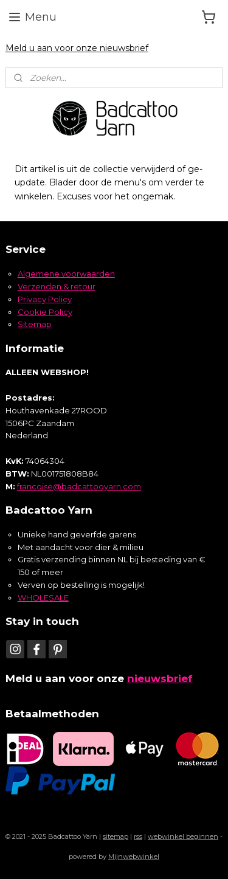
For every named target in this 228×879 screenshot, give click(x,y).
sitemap (115, 836)
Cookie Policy (45, 312)
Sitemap (35, 324)
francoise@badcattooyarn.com (79, 486)
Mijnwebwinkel (133, 856)
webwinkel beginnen (183, 836)
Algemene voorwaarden (66, 273)
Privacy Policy (45, 299)
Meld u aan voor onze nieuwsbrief (76, 48)
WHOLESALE (43, 597)
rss (138, 836)
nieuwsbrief (160, 678)
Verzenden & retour (56, 286)
